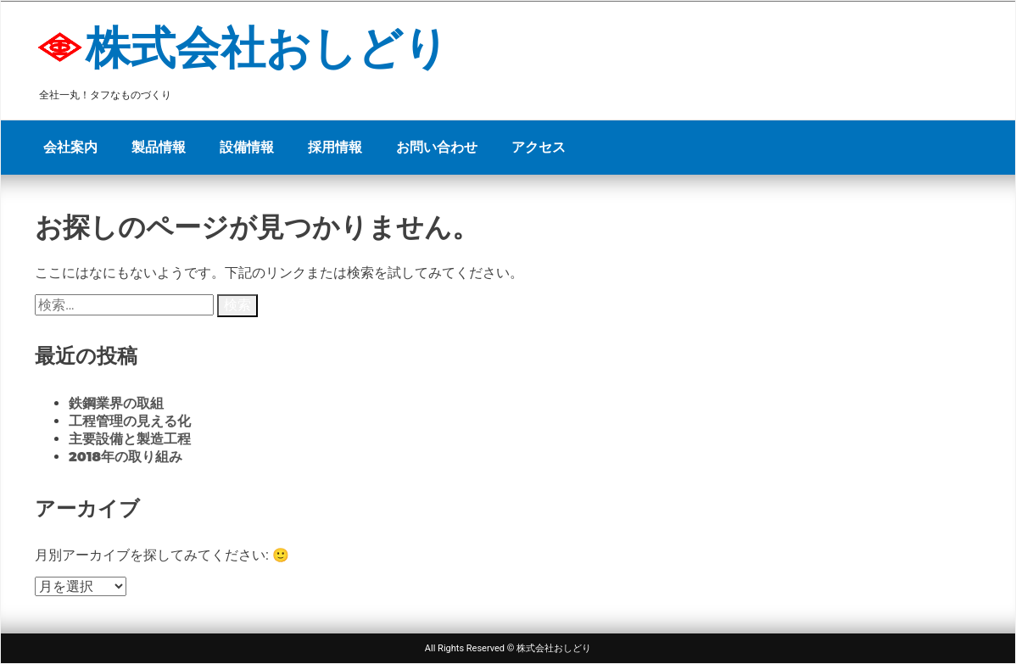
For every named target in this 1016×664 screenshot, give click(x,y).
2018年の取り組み (125, 457)
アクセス (538, 147)
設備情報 (247, 147)
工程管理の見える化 (130, 421)
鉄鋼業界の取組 (116, 403)
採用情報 (335, 147)
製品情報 (158, 147)
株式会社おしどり (267, 47)
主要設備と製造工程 (130, 439)
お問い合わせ (436, 147)
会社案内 (70, 147)
